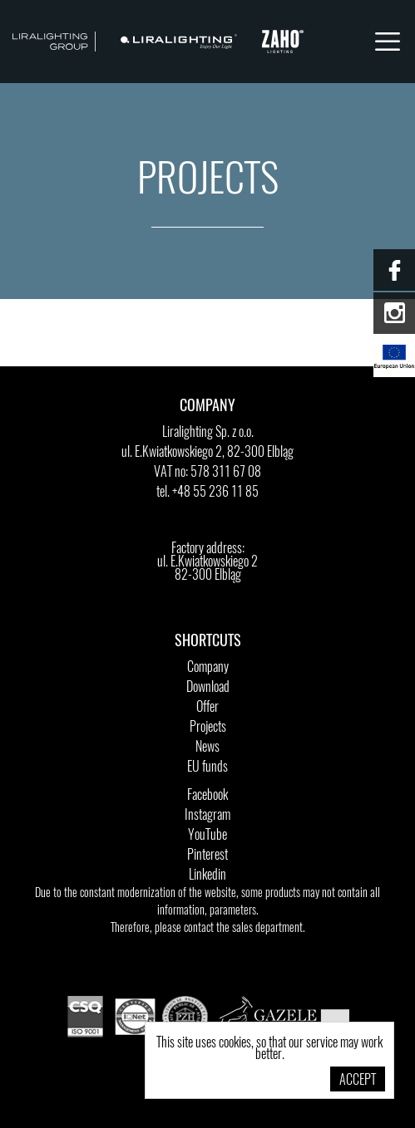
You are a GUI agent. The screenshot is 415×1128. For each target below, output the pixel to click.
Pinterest (207, 855)
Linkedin (207, 875)
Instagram (207, 815)
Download (208, 687)
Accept (357, 1080)
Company (208, 667)
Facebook (207, 795)
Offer (207, 707)
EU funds (207, 767)
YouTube (207, 835)
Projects (208, 727)
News (207, 747)
